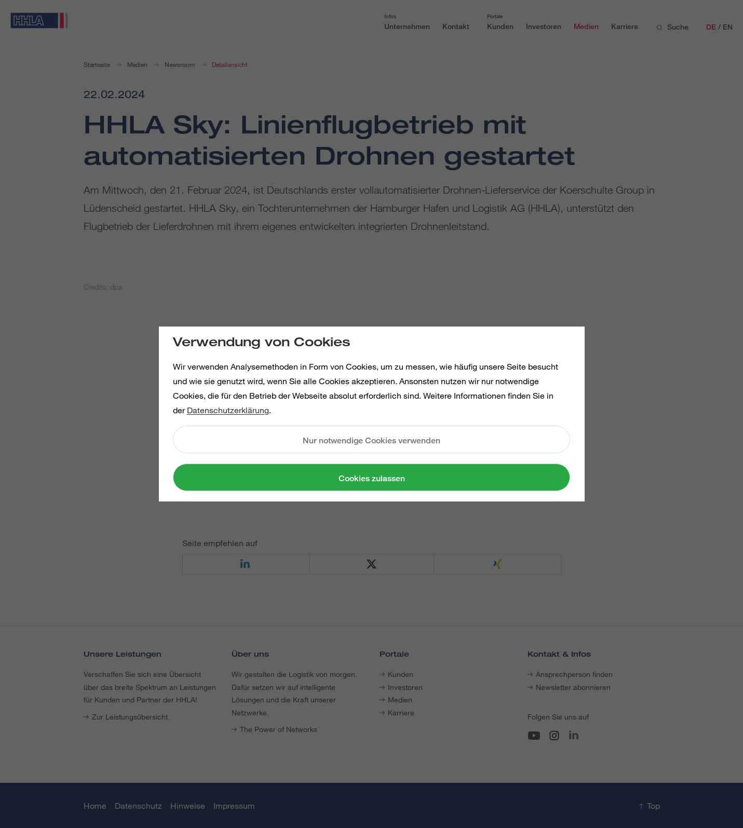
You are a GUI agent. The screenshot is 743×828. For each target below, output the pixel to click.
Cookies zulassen (372, 478)
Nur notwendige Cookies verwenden (371, 440)
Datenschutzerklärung (228, 410)
